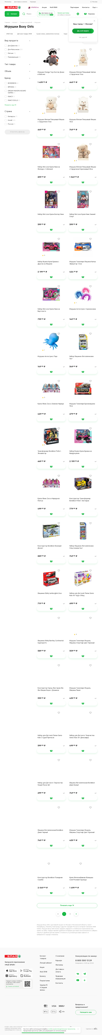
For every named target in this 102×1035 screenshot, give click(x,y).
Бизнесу (43, 976)
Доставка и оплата (20, 1)
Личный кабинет (46, 963)
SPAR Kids (9, 34)
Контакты (59, 983)
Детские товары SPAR (24, 34)
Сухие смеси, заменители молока (47, 34)
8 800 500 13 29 (83, 960)
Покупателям (45, 981)
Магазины (8, 1)
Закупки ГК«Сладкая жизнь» (44, 988)
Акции (42, 967)
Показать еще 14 (67, 905)
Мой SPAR (43, 972)
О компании (60, 956)
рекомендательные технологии (64, 1029)
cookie (50, 1029)
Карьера (33, 1)
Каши (65, 34)
